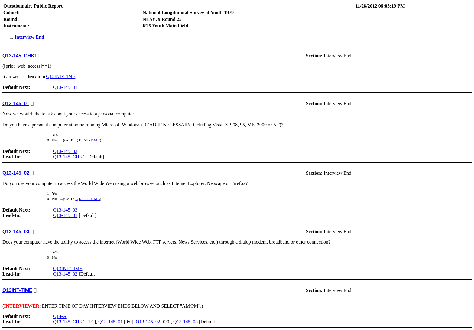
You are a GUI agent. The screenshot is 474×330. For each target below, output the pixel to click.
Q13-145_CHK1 (69, 156)
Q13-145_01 (65, 87)
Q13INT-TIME (60, 76)
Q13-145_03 (65, 209)
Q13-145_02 (65, 151)
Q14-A (59, 316)
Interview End (29, 37)
